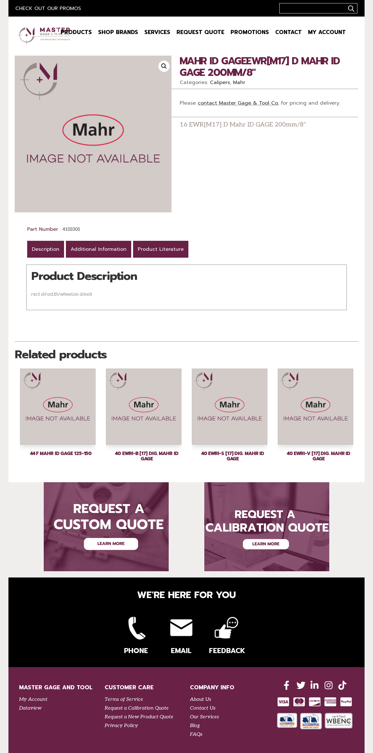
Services (157, 32)
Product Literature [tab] (161, 249)
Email (181, 634)
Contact (288, 32)
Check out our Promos (48, 8)
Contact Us (203, 708)
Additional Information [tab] (99, 249)
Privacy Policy (121, 726)
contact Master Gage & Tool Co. (238, 103)
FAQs (196, 734)
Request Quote (200, 32)
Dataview (30, 708)
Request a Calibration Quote (137, 708)
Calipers (220, 82)
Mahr (239, 82)
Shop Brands (118, 32)
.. (350, 8)
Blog (195, 726)
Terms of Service (124, 699)
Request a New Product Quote (139, 717)
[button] (164, 66)
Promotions (250, 32)
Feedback (226, 634)
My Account (327, 32)
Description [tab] (45, 249)
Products (76, 32)
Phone (136, 634)
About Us (200, 699)
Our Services (204, 717)
